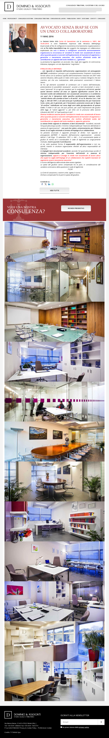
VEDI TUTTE (54, 190)
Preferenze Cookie (45, 727)
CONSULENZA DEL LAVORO (58, 18)
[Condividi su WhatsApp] (52, 183)
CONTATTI (93, 18)
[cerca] (77, 10)
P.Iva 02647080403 (11, 727)
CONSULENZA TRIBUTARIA (41, 18)
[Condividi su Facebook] (42, 183)
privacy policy (84, 726)
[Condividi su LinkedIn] (49, 183)
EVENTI (79, 18)
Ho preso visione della (75, 726)
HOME (4, 18)
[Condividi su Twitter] (45, 183)
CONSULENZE (101, 18)
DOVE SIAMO (85, 18)
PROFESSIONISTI (12, 18)
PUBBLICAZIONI (71, 18)
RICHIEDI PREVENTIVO (76, 209)
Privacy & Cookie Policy (27, 727)
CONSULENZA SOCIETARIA (25, 18)
